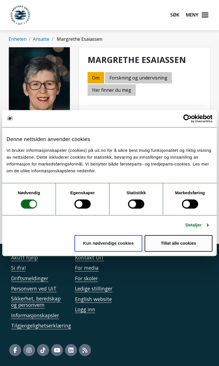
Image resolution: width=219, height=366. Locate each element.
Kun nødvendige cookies (108, 243)
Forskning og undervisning (138, 78)
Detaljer (194, 225)
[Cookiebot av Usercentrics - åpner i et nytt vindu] (187, 118)
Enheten (18, 39)
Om (96, 78)
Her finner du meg (111, 90)
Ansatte (41, 39)
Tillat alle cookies (178, 243)
